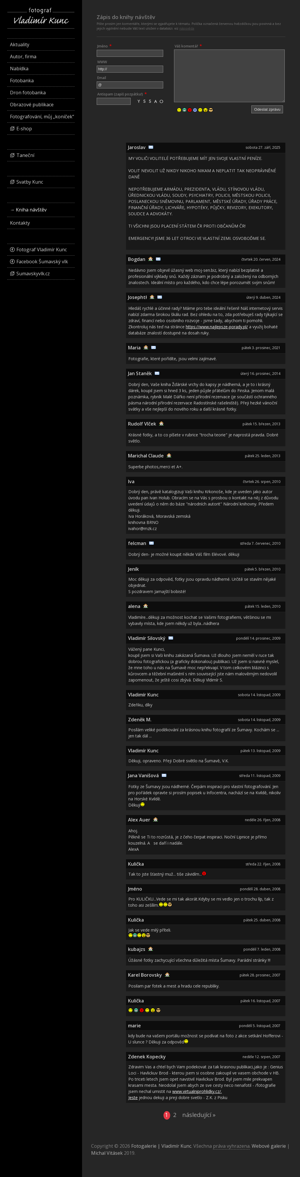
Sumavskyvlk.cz (33, 273)
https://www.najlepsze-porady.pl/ (217, 326)
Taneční (25, 155)
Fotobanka (22, 80)
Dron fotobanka (28, 92)
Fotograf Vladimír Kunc (41, 249)
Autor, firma (23, 56)
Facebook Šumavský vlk (42, 261)
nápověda (186, 28)
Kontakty (20, 223)
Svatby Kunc (29, 182)
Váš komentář (186, 46)
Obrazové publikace (32, 104)
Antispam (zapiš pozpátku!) (120, 94)
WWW (102, 61)
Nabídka (19, 68)
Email (101, 77)
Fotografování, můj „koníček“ (42, 116)
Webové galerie (269, 1146)
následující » (199, 1115)
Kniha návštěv (31, 209)
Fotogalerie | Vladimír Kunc (161, 1146)
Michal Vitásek (107, 1153)
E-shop (24, 128)
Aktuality (19, 44)
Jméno (102, 46)
